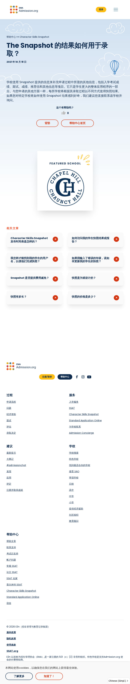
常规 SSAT (12, 566)
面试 (9, 420)
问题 (9, 408)
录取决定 (11, 433)
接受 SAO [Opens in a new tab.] (74, 471)
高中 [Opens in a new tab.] (71, 490)
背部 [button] (47, 123)
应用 (9, 477)
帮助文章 (11, 541)
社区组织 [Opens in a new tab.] (73, 515)
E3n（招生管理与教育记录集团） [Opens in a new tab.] (33, 626)
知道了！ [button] (49, 676)
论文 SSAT (12, 572)
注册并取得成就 (15, 490)
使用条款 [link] (11, 644)
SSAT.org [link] (12, 651)
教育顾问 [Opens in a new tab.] (73, 521)
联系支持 (11, 547)
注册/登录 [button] (47, 376)
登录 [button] (101, 9)
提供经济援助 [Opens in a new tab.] (76, 508)
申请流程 (11, 402)
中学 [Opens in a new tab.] (71, 496)
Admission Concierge (81, 433)
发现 (9, 471)
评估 (9, 426)
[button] (24, 9)
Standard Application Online (85, 420)
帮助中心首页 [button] (77, 123)
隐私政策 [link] (11, 638)
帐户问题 (11, 559)
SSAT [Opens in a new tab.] (72, 408)
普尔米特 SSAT (14, 584)
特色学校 (73, 459)
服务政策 (11, 632)
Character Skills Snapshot (84, 414)
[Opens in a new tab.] (65, 181)
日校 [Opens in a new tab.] (71, 484)
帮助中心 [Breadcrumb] (11, 37)
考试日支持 (12, 553)
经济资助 (11, 414)
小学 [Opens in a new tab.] (71, 502)
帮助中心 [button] (65, 376)
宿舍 (9, 603)
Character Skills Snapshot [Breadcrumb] (34, 37)
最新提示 (11, 452)
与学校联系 (75, 426)
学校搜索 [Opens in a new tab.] (73, 452)
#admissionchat (16, 465)
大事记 (10, 459)
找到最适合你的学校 (79, 465)
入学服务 (73, 402)
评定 (9, 484)
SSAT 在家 (12, 578)
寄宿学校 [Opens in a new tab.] (73, 477)
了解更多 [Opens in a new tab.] (19, 676)
